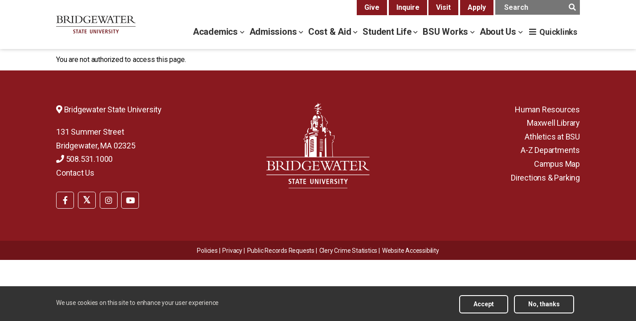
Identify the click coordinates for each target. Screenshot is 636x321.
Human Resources (547, 109)
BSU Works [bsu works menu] (446, 31)
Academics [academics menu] (216, 31)
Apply (477, 7)
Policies (207, 250)
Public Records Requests (280, 250)
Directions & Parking (545, 177)
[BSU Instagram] (109, 200)
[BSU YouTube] (130, 200)
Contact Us (75, 172)
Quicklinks (558, 32)
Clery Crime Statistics (348, 250)
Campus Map (557, 164)
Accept (483, 307)
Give (371, 7)
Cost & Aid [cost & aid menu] (331, 31)
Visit (443, 7)
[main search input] (537, 7)
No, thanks (544, 307)
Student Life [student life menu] (388, 31)
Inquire (408, 7)
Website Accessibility (410, 250)
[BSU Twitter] (87, 200)
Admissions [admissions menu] (274, 31)
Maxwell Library (553, 123)
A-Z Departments (550, 150)
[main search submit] (572, 7)
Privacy (232, 250)
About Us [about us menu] (499, 31)
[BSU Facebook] (65, 200)
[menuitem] (65, 199)
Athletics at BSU (552, 136)
